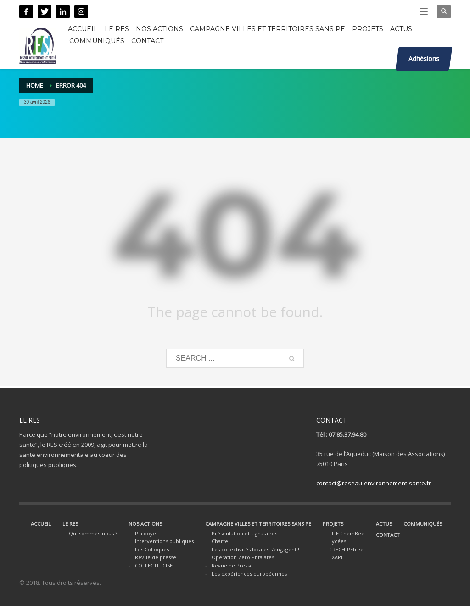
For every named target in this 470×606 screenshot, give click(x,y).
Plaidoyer (146, 533)
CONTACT (388, 534)
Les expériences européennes (249, 573)
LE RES (70, 523)
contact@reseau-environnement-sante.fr (373, 483)
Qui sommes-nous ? (93, 533)
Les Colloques (152, 549)
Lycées (337, 541)
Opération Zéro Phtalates (243, 557)
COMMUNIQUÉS (422, 523)
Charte (220, 541)
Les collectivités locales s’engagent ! (255, 549)
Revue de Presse (232, 565)
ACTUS (384, 523)
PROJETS (333, 523)
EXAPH (337, 557)
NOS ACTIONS (145, 523)
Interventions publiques (164, 541)
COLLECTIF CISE (154, 565)
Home (34, 85)
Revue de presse (155, 557)
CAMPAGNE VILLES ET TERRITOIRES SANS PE (258, 523)
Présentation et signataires (244, 533)
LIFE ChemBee (346, 533)
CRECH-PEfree (346, 549)
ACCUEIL (41, 523)
